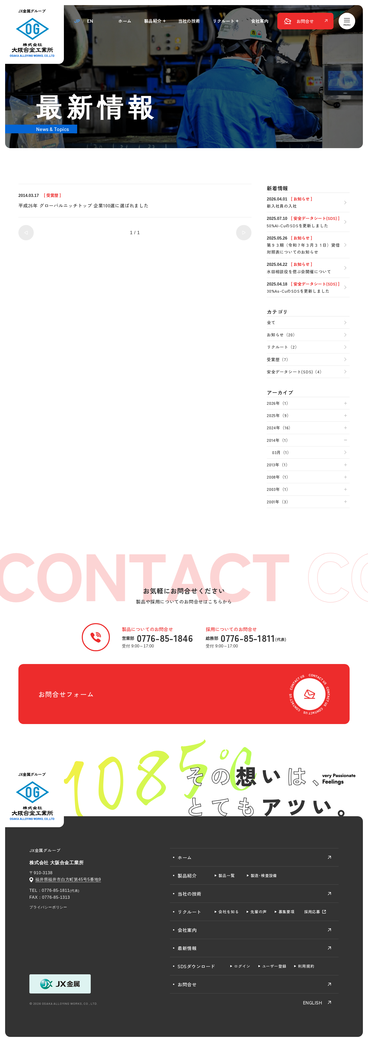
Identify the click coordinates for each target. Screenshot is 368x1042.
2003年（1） (278, 489)
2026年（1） (278, 403)
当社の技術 (189, 21)
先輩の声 (258, 911)
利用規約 (306, 966)
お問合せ (187, 984)
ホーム (124, 21)
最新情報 (187, 948)
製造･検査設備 (264, 875)
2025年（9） (279, 415)
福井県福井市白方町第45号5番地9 (68, 879)
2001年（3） (278, 502)
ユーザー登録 (274, 966)
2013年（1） (278, 464)
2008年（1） (278, 477)
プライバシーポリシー (48, 907)
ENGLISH (312, 1002)
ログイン (242, 966)
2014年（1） (278, 440)
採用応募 (312, 911)
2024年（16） (280, 427)
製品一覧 (226, 875)
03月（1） (281, 452)
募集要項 (287, 911)
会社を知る (228, 911)
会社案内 (259, 21)
